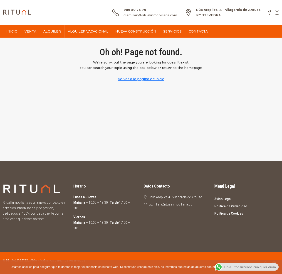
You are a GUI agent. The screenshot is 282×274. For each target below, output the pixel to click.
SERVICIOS (172, 31)
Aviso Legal (223, 199)
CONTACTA (198, 31)
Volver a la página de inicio (141, 79)
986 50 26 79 (135, 10)
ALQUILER (52, 31)
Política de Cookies (228, 213)
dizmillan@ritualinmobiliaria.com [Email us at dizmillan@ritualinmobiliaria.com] (171, 204)
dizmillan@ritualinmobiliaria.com (150, 15)
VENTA (30, 31)
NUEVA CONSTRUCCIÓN (135, 31)
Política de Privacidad (230, 206)
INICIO (11, 31)
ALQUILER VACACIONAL (88, 31)
